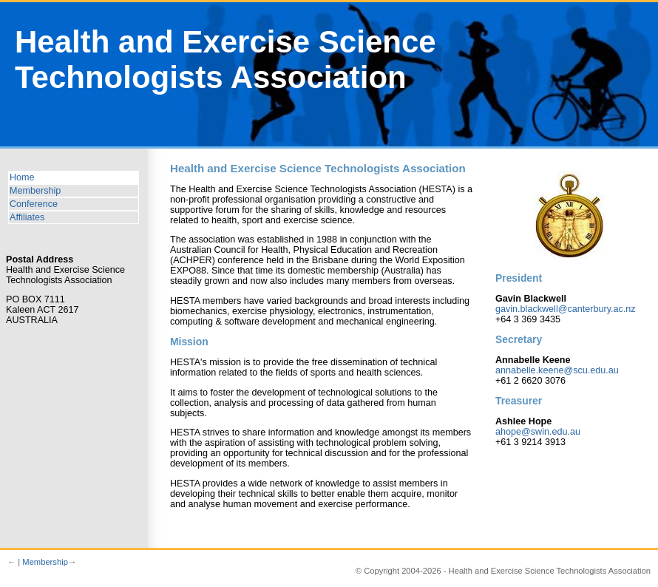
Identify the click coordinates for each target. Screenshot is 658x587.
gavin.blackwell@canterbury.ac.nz (565, 309)
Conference (34, 204)
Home (22, 177)
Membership (35, 191)
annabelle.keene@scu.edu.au (557, 370)
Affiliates (27, 217)
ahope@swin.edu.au (537, 432)
